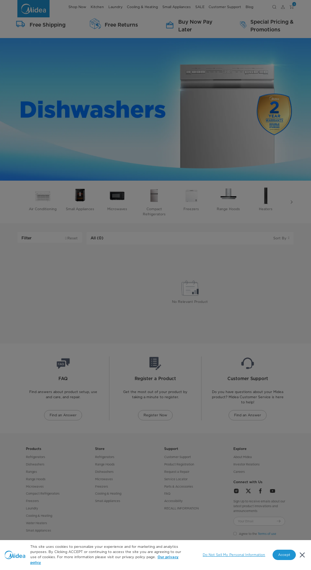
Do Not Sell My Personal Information (234, 555)
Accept (284, 555)
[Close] (302, 555)
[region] (155, 555)
